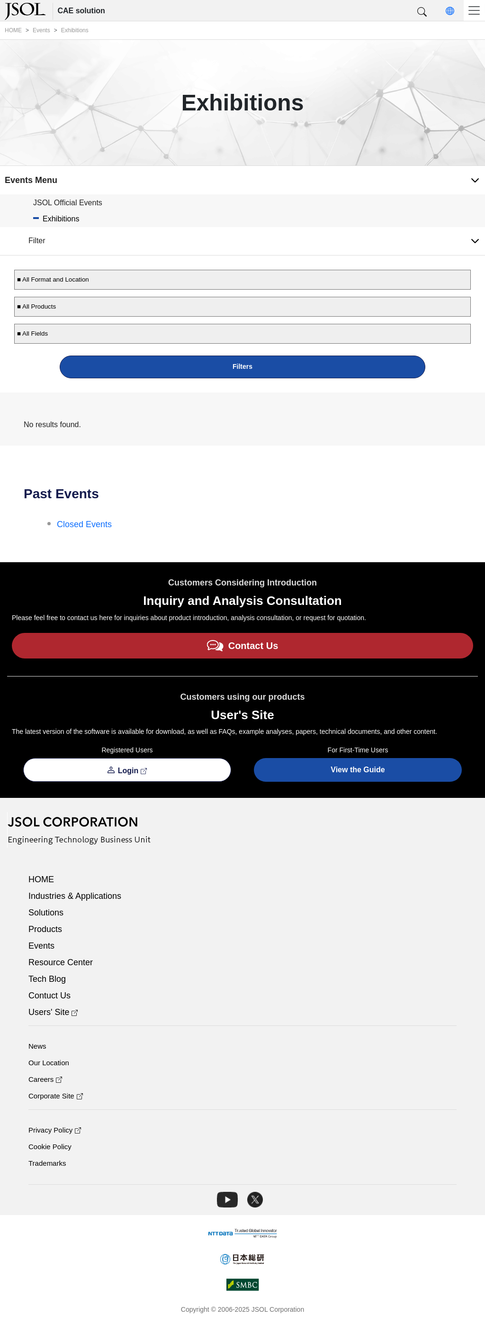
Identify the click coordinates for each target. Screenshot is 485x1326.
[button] (422, 12)
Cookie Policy (50, 1147)
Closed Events (84, 524)
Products (45, 929)
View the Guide (358, 770)
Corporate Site (55, 1096)
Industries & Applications (74, 896)
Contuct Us (49, 995)
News (37, 1046)
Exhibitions (61, 219)
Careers (45, 1079)
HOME (41, 879)
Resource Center (60, 962)
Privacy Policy (54, 1130)
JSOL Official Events (67, 203)
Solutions (45, 912)
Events (41, 946)
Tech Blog (47, 979)
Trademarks (47, 1163)
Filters (242, 366)
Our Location (48, 1063)
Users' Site (53, 1012)
